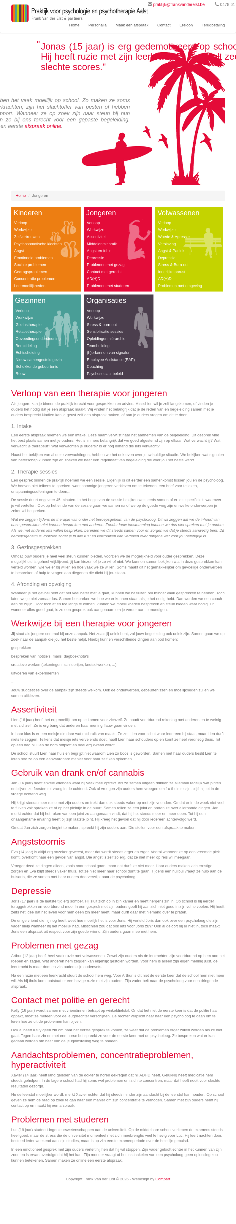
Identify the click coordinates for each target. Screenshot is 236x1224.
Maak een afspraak (131, 25)
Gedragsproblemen (30, 272)
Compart (162, 1179)
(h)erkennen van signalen (108, 352)
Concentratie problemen (35, 278)
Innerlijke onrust (171, 272)
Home (74, 25)
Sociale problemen (30, 264)
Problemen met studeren (108, 286)
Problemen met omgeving (180, 286)
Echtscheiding (28, 352)
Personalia (97, 25)
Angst (19, 250)
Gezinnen (30, 300)
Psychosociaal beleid (105, 373)
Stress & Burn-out (173, 264)
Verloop (20, 223)
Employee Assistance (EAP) (111, 359)
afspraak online (43, 126)
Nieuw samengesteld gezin (39, 359)
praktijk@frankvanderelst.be (179, 4)
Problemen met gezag (105, 264)
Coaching (95, 366)
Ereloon (186, 25)
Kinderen (28, 213)
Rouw (21, 373)
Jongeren (101, 213)
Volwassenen (178, 213)
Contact (164, 25)
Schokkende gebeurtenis (37, 366)
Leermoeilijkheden (30, 286)
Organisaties (106, 300)
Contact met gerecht (104, 272)
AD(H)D (93, 278)
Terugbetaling (213, 25)
